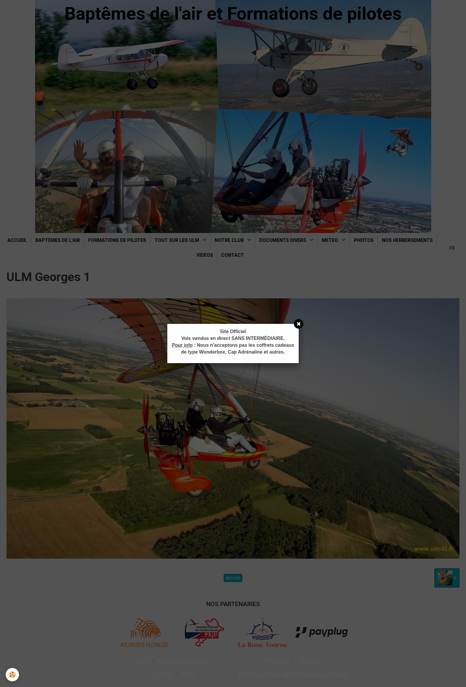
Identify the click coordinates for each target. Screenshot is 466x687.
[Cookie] (12, 674)
